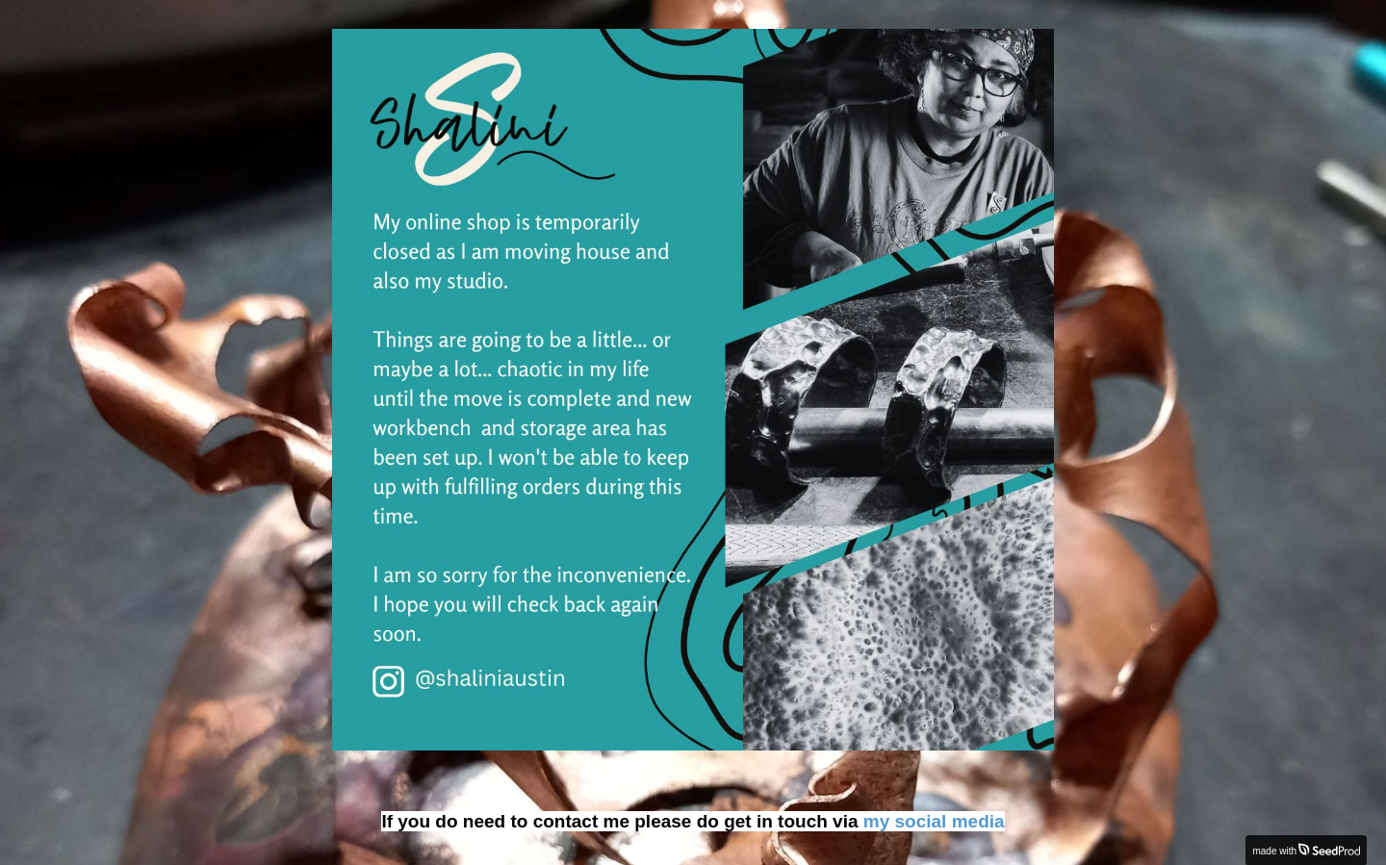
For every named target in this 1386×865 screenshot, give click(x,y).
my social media (934, 821)
